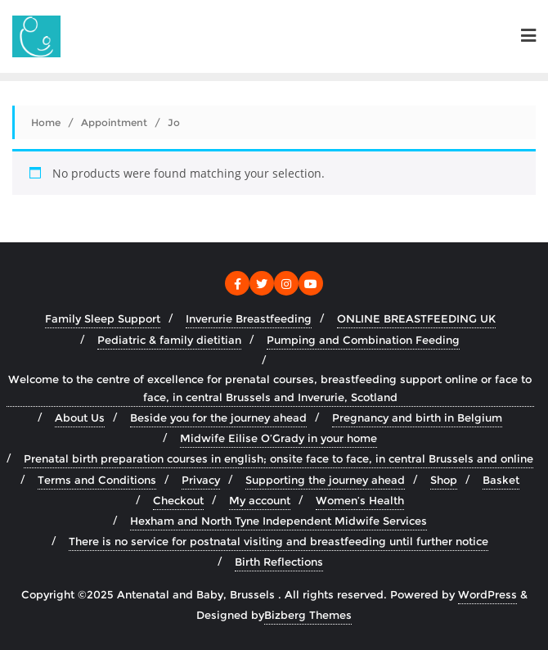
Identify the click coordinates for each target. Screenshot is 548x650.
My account (259, 500)
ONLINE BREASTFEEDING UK (416, 318)
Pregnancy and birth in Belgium (417, 417)
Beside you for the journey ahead (218, 417)
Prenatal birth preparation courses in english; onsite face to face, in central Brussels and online (278, 458)
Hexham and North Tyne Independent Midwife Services (278, 520)
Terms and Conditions (97, 479)
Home (46, 122)
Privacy (201, 479)
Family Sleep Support (102, 318)
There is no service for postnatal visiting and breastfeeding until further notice (278, 541)
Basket (501, 479)
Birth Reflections (279, 561)
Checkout (178, 500)
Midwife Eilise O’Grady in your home (278, 438)
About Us (80, 417)
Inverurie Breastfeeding (249, 318)
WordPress (487, 594)
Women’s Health (360, 500)
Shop (443, 479)
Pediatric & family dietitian (169, 339)
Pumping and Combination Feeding (363, 339)
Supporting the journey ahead (325, 479)
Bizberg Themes (308, 614)
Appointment (114, 122)
